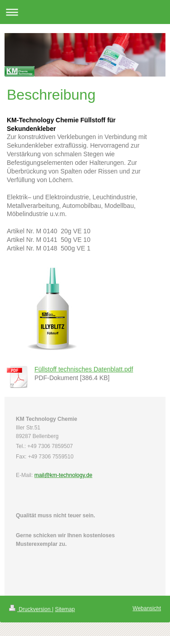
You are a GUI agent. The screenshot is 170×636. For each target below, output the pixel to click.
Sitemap (65, 609)
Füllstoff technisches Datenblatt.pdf (83, 369)
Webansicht (147, 608)
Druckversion (30, 609)
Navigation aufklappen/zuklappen (85, 12)
